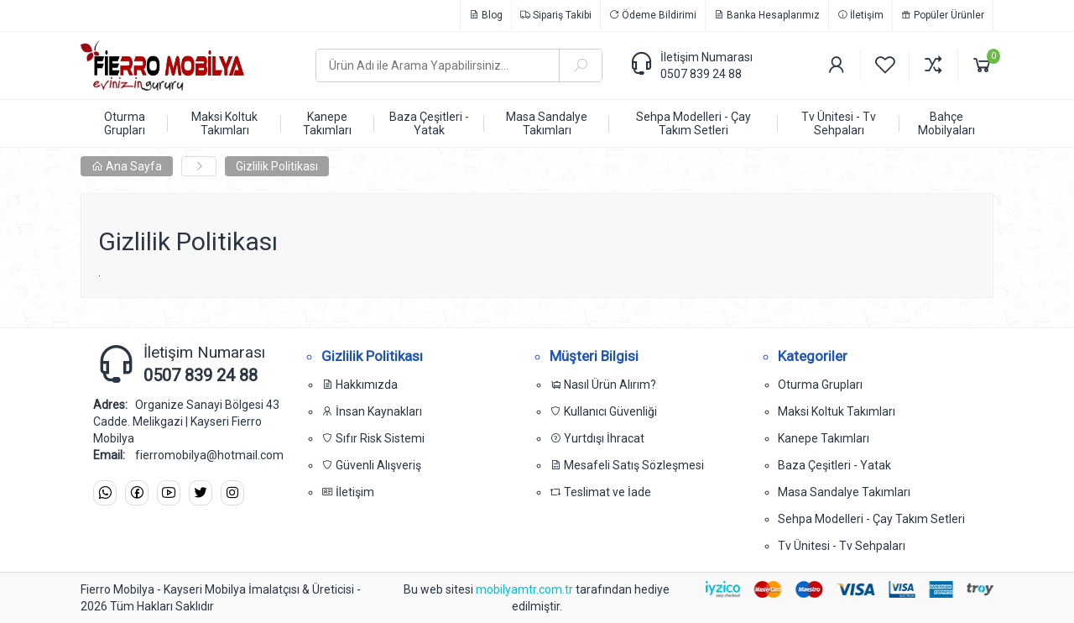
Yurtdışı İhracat (597, 438)
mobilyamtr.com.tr (526, 589)
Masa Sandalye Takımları (844, 492)
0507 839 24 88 (701, 74)
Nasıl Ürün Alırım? (603, 384)
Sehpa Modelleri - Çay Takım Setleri (871, 519)
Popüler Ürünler (942, 15)
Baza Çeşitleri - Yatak (834, 465)
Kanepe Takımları (823, 438)
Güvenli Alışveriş (371, 465)
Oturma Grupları (820, 384)
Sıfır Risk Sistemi (373, 438)
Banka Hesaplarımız (767, 15)
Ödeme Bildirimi (652, 15)
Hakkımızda (359, 384)
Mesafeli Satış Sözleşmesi (627, 465)
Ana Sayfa (126, 166)
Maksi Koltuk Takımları (836, 411)
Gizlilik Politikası (277, 166)
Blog (486, 15)
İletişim (860, 15)
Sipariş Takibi (556, 15)
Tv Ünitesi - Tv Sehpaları (841, 545)
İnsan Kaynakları (371, 411)
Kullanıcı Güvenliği (603, 411)
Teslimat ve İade (600, 492)
